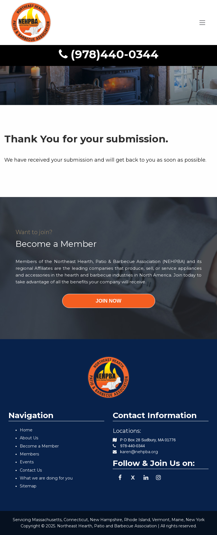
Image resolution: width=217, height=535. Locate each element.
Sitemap (28, 486)
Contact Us (31, 470)
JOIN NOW (108, 301)
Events (27, 462)
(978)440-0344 (109, 54)
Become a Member (39, 446)
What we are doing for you (46, 478)
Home (26, 430)
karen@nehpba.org (139, 451)
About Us (29, 437)
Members (29, 454)
